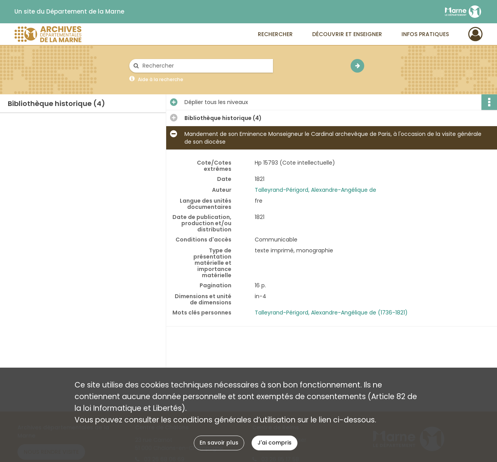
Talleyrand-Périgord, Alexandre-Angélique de (315, 190)
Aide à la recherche (160, 79)
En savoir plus (219, 442)
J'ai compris (274, 442)
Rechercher (275, 34)
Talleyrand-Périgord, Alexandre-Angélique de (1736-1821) (331, 312)
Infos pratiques (425, 34)
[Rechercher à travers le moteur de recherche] (205, 66)
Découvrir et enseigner (347, 34)
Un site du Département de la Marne (69, 12)
